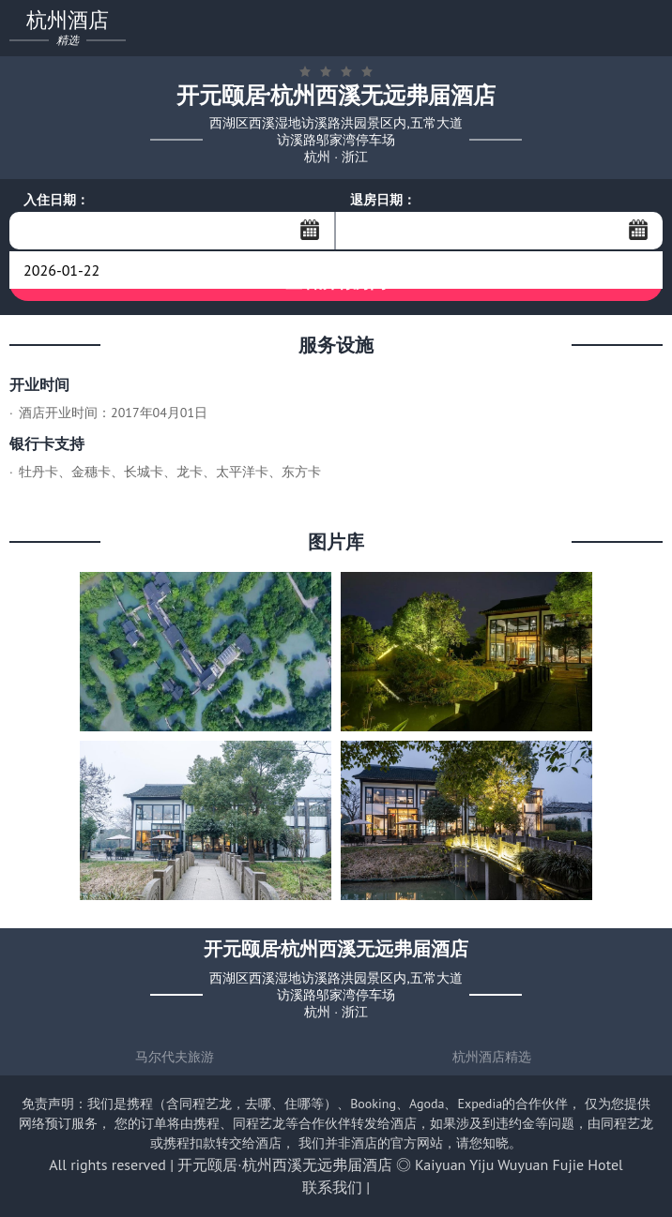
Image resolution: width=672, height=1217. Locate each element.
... (309, 229)
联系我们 (332, 1187)
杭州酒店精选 (491, 1056)
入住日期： (56, 199)
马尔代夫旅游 (174, 1056)
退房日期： (383, 199)
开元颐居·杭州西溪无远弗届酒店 (284, 1164)
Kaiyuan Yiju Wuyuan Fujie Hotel (519, 1164)
